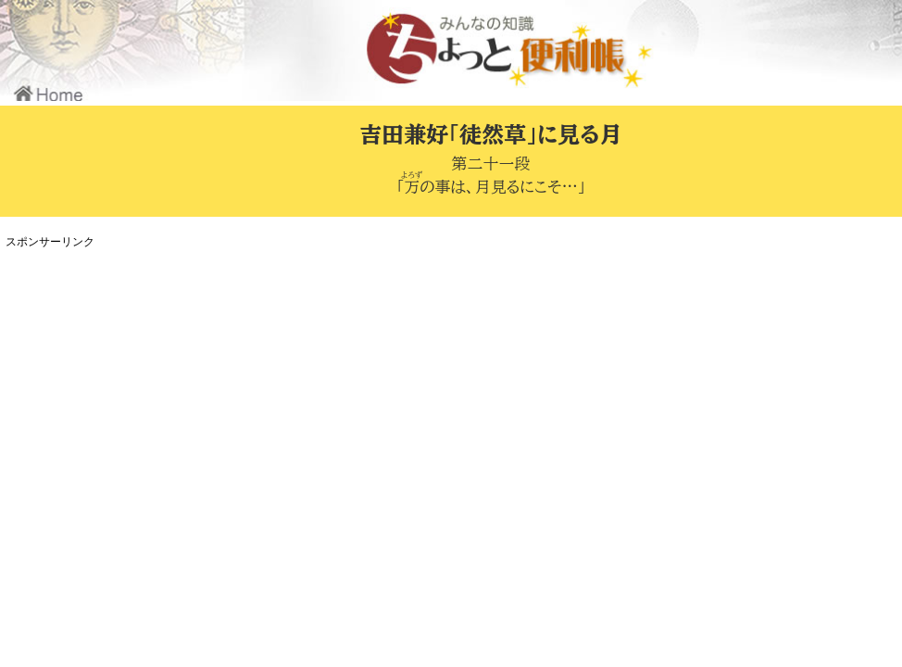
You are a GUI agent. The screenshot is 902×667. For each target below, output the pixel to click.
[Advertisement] (347, 383)
